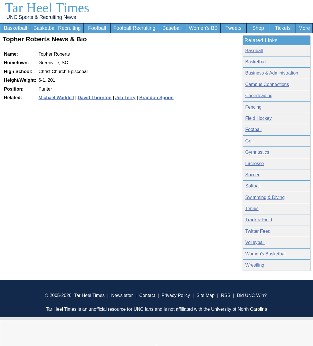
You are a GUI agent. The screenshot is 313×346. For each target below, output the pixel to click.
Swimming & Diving (265, 197)
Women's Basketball (265, 253)
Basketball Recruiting (57, 28)
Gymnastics (257, 152)
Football (97, 28)
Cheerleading (258, 95)
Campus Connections (267, 84)
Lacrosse (254, 163)
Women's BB (203, 28)
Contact (147, 295)
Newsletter (122, 295)
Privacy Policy (175, 295)
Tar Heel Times (47, 7)
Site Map (206, 295)
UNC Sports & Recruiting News (41, 17)
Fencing (253, 107)
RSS (225, 295)
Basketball (15, 28)
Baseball (172, 28)
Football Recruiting (134, 28)
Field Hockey (258, 118)
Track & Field (258, 219)
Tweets (233, 28)
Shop (258, 28)
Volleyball (255, 242)
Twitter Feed (257, 231)
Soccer (252, 174)
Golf (249, 140)
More (304, 28)
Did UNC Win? (252, 295)
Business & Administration (271, 73)
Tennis (251, 208)
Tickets (283, 28)
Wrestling (254, 265)
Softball (252, 185)
